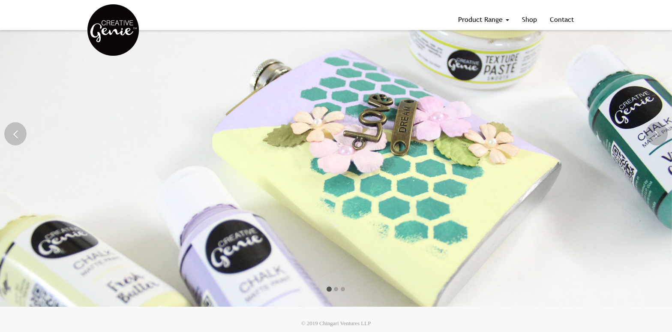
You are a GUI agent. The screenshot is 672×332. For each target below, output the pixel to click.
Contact (562, 19)
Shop (529, 19)
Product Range (483, 19)
